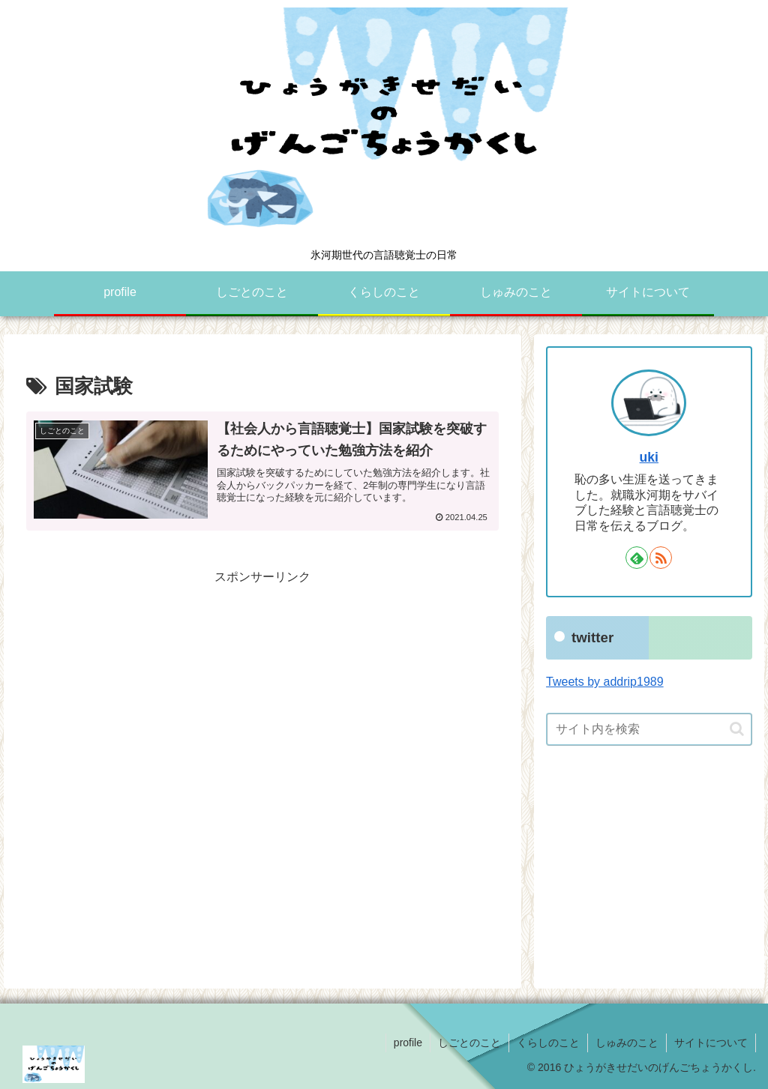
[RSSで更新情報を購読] (661, 557)
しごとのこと (469, 1043)
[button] (737, 728)
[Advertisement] (262, 692)
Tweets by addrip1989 (605, 681)
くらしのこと (548, 1043)
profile (408, 1043)
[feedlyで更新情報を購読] (637, 557)
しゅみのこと (627, 1043)
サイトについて (711, 1043)
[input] (649, 729)
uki (649, 457)
